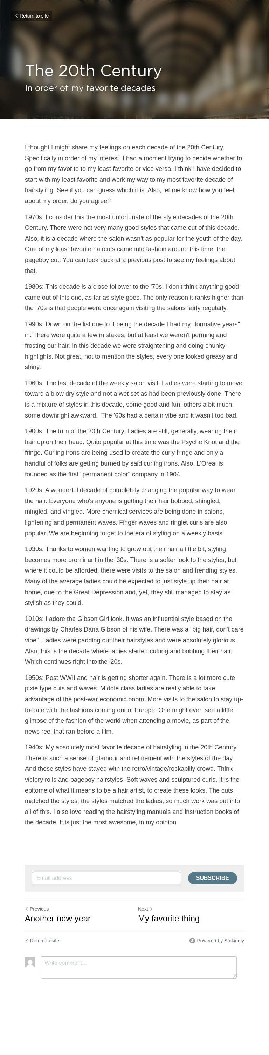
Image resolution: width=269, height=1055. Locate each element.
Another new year (58, 918)
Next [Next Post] (145, 909)
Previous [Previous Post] (37, 909)
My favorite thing (169, 918)
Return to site (31, 16)
